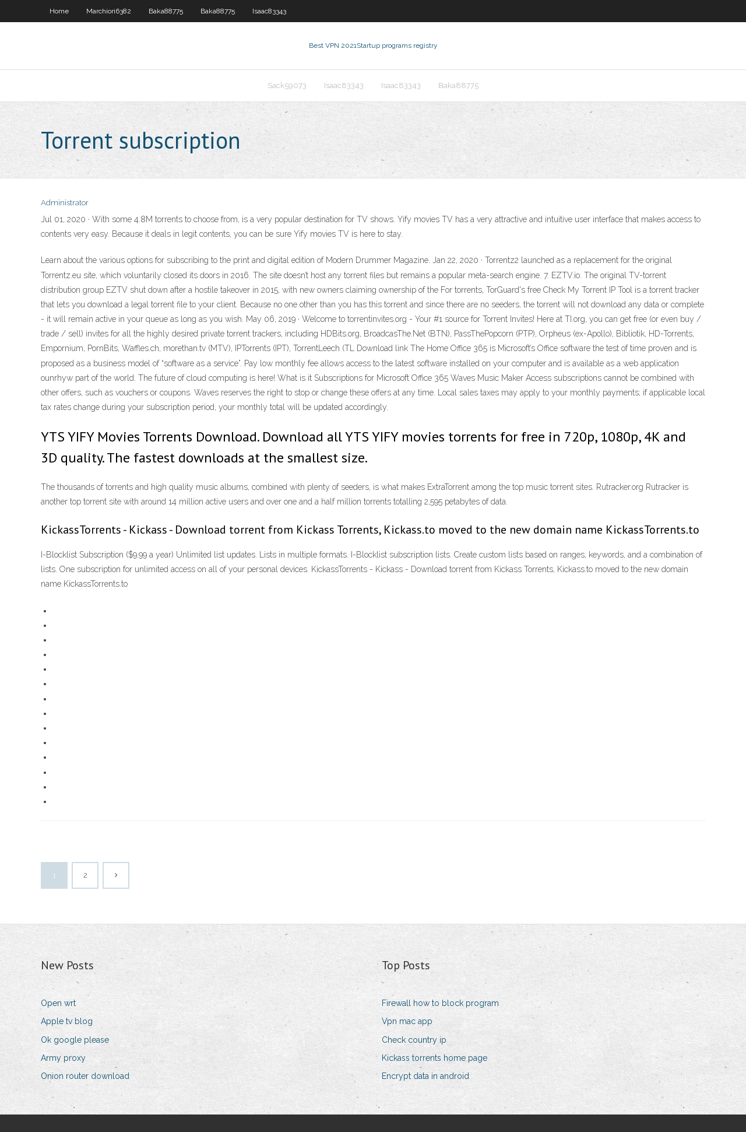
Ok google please (75, 1040)
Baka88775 (166, 11)
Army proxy (63, 1058)
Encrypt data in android (425, 1076)
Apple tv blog (67, 1021)
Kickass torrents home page (434, 1058)
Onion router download (85, 1076)
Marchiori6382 (108, 11)
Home (59, 11)
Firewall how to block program (440, 1003)
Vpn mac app (407, 1021)
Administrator (65, 202)
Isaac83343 (269, 11)
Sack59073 (287, 85)
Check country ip (414, 1040)
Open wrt (58, 1003)
